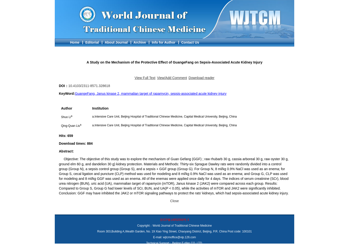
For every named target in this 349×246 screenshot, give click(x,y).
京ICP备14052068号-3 (174, 220)
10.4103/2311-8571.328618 (89, 86)
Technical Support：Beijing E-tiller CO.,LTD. (174, 243)
